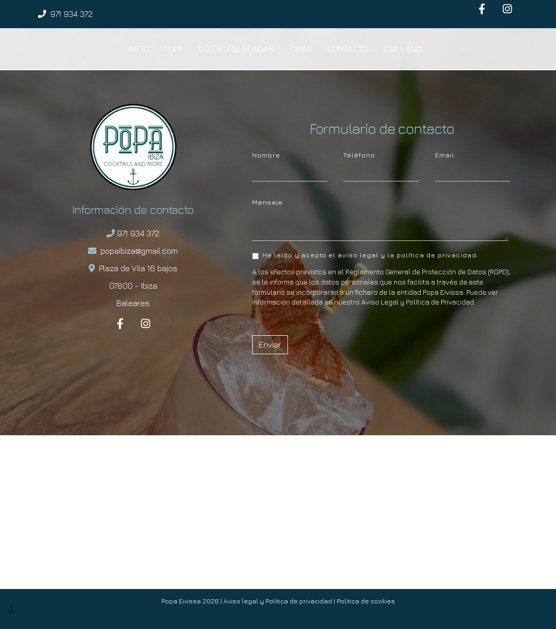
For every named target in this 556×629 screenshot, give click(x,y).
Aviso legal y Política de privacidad (277, 601)
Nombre (266, 155)
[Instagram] (507, 10)
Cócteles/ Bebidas (236, 48)
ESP (390, 49)
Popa (173, 48)
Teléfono (359, 155)
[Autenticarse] (11, 610)
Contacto (347, 48)
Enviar (270, 344)
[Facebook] (482, 10)
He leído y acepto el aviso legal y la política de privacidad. (365, 255)
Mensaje (267, 202)
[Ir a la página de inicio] (35, 48)
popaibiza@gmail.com (139, 250)
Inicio (139, 48)
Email (445, 155)
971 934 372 (71, 13)
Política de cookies (366, 601)
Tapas (300, 48)
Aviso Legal (380, 302)
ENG (414, 49)
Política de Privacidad (440, 302)
